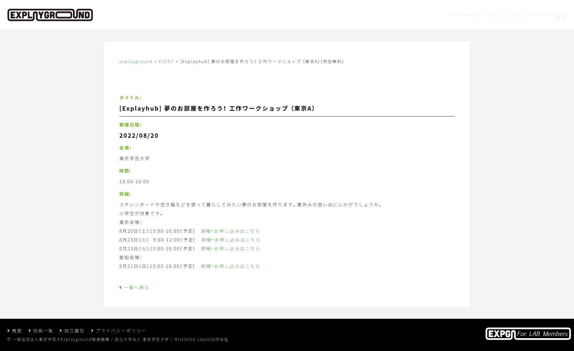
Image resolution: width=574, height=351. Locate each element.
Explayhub (437, 16)
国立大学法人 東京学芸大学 (142, 339)
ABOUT (346, 16)
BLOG (472, 16)
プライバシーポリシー (119, 330)
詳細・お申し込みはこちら (230, 231)
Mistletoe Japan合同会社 (201, 339)
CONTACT (506, 16)
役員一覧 (41, 330)
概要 (14, 330)
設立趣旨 (72, 330)
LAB (404, 16)
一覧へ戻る (134, 287)
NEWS (376, 16)
